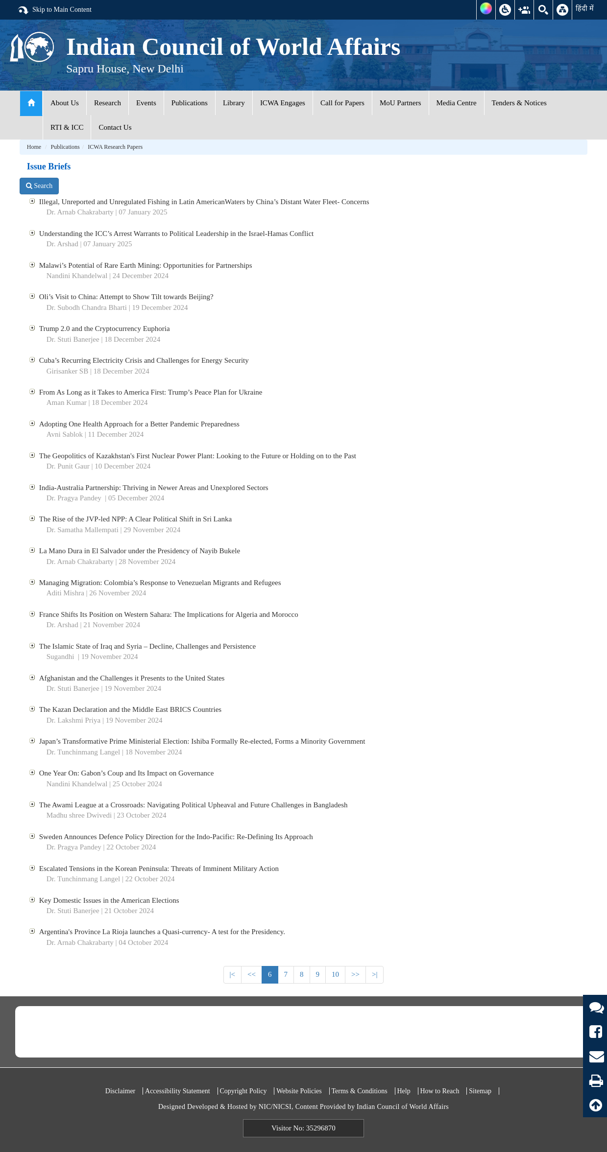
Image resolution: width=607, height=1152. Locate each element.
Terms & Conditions (360, 1091)
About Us (64, 103)
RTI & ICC (66, 127)
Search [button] (39, 185)
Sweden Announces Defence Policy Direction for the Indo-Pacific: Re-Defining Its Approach (176, 837)
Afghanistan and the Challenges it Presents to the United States (132, 678)
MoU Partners (400, 103)
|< (232, 974)
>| (374, 974)
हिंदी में (585, 8)
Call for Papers (342, 103)
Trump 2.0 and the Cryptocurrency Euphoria (104, 328)
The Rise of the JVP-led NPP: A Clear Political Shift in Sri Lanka (135, 519)
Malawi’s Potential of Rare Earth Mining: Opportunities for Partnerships (145, 265)
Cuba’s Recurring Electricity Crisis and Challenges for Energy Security (144, 360)
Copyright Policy (243, 1091)
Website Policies (299, 1091)
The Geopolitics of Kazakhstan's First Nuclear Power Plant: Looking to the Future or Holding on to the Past (197, 456)
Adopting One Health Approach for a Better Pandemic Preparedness (139, 424)
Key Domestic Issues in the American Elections (109, 900)
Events (146, 103)
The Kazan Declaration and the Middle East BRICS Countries (130, 709)
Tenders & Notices (519, 103)
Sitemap (480, 1091)
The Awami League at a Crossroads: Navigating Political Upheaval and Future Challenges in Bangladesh (193, 805)
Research (107, 103)
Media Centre (457, 103)
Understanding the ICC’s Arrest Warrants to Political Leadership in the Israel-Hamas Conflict (176, 233)
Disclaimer (120, 1091)
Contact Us (114, 127)
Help (403, 1091)
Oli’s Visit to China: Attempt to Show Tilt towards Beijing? (126, 297)
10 (335, 974)
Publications (189, 103)
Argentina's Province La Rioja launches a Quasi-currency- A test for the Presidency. (162, 932)
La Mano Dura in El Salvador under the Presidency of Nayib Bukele (139, 551)
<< (251, 974)
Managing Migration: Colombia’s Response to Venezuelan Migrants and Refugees (160, 583)
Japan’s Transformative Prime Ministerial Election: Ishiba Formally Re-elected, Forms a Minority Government (202, 741)
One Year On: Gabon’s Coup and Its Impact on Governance (126, 773)
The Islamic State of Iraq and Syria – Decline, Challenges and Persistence (147, 646)
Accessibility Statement (177, 1091)
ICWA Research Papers (115, 146)
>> (355, 974)
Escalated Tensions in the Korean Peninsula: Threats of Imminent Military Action (159, 868)
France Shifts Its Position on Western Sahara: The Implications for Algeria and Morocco (168, 614)
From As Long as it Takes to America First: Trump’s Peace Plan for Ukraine (151, 392)
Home (34, 146)
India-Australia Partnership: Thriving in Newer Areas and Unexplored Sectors (153, 488)
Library (234, 103)
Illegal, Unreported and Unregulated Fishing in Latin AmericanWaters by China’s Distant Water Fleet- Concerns (204, 202)
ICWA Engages (282, 103)
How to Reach (439, 1091)
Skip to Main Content (54, 10)
